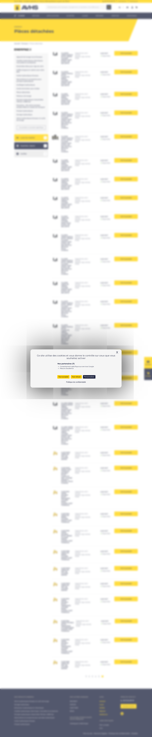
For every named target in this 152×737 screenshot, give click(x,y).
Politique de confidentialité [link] (76, 382)
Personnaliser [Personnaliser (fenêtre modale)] (89, 377)
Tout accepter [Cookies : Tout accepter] (63, 377)
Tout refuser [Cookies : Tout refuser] (76, 377)
